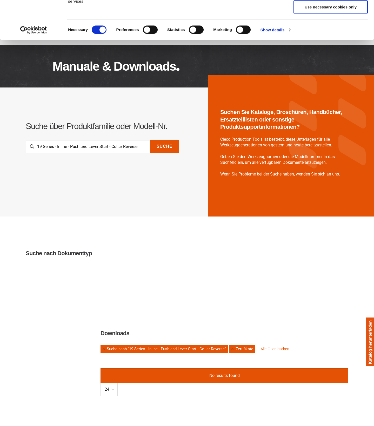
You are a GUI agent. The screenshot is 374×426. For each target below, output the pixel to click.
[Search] (88, 146)
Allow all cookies (330, 13)
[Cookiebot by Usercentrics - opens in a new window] (33, 66)
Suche (164, 146)
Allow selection (330, 28)
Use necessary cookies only (331, 43)
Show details (273, 66)
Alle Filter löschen (275, 349)
